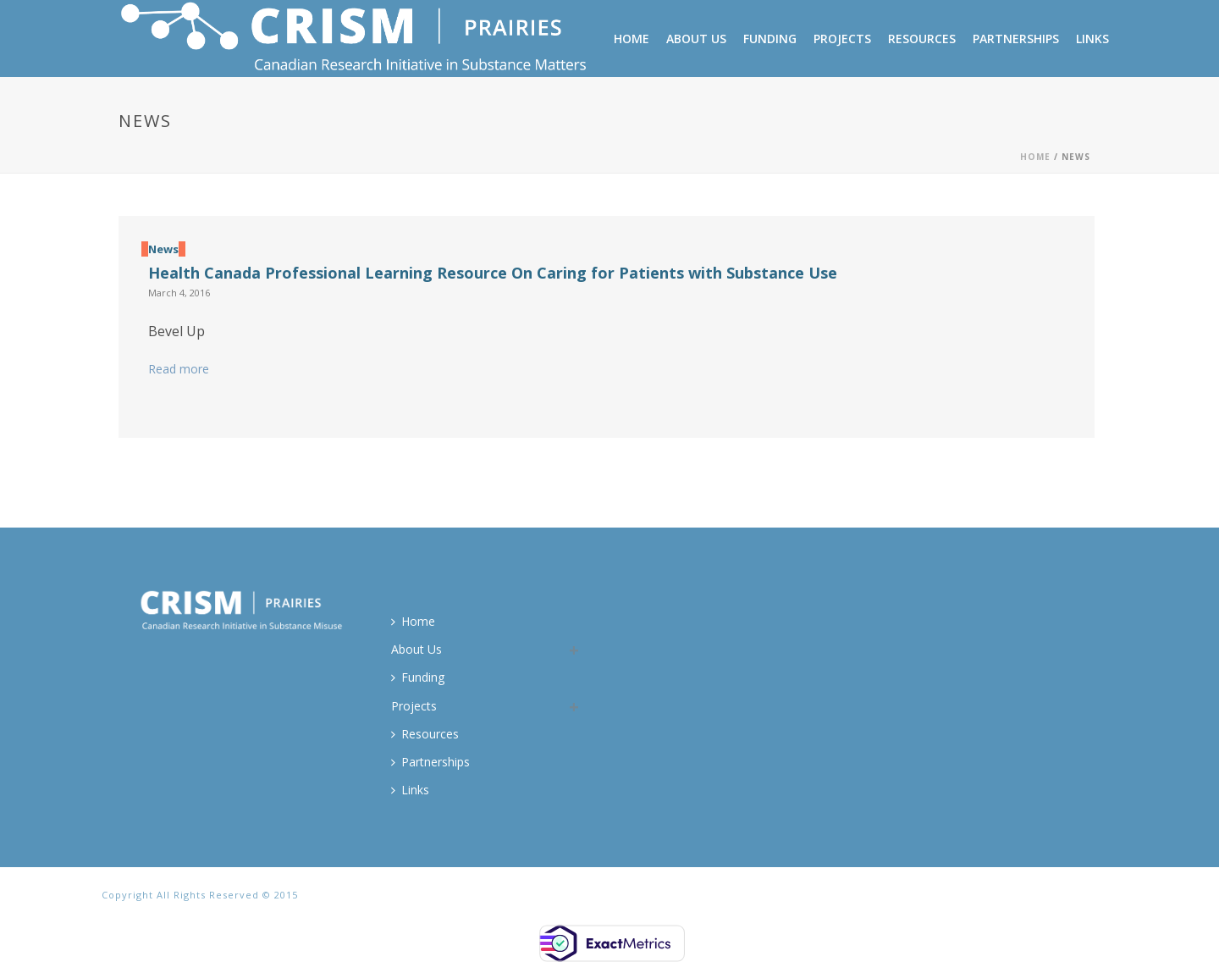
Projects (842, 38)
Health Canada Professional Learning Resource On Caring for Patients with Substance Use (492, 273)
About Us (696, 38)
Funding (770, 38)
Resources (922, 38)
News (163, 249)
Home (631, 38)
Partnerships (1016, 38)
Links (1092, 38)
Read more (178, 369)
